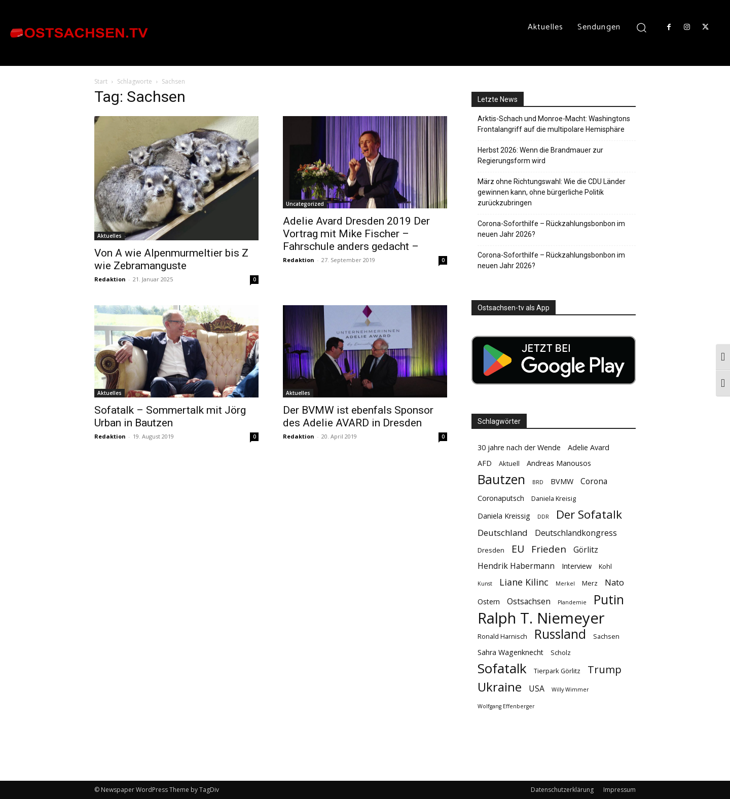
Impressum (619, 789)
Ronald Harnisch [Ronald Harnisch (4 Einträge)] (502, 636)
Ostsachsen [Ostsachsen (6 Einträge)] (529, 601)
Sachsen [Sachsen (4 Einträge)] (606, 636)
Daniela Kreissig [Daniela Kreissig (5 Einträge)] (504, 516)
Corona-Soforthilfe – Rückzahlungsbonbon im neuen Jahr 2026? (551, 229)
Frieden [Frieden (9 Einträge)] (548, 549)
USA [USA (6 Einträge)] (536, 688)
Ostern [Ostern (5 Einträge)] (489, 601)
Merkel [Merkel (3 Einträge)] (565, 583)
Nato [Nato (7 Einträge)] (614, 582)
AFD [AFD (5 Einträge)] (485, 463)
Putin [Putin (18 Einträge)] (609, 599)
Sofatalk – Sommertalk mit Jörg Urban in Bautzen (170, 416)
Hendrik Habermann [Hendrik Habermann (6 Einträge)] (516, 566)
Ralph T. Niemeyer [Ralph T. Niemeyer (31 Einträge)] (541, 618)
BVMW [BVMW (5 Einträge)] (562, 481)
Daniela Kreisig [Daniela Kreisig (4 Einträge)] (553, 498)
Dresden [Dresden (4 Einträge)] (491, 550)
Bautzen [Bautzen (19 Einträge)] (501, 479)
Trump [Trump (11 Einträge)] (605, 669)
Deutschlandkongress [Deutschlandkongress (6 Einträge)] (576, 533)
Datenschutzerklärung (562, 789)
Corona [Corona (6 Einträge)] (593, 481)
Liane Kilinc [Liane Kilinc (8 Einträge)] (524, 582)
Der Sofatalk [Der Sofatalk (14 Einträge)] (589, 514)
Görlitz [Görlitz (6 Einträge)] (585, 549)
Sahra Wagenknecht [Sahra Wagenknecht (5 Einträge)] (510, 652)
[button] (641, 27)
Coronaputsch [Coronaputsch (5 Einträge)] (501, 498)
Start (100, 81)
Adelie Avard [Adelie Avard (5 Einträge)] (588, 447)
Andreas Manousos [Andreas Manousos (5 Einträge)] (559, 463)
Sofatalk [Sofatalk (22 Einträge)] (502, 668)
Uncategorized (305, 203)
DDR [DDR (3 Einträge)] (543, 516)
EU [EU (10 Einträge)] (518, 548)
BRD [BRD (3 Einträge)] (537, 482)
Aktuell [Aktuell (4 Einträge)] (509, 463)
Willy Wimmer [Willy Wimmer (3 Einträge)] (570, 689)
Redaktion (110, 279)
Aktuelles (109, 235)
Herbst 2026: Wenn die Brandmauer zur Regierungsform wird (540, 155)
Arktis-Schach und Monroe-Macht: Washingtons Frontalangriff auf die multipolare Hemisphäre (554, 124)
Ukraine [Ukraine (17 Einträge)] (500, 686)
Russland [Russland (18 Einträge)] (560, 634)
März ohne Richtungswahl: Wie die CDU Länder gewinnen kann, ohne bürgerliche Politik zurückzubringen (552, 192)
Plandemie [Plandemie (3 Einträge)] (572, 602)
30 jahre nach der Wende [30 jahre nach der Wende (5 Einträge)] (519, 447)
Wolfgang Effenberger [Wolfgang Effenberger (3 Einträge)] (506, 706)
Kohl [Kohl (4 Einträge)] (605, 566)
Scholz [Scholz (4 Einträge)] (561, 652)
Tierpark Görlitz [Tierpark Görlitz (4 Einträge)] (557, 670)
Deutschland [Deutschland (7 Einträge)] (503, 532)
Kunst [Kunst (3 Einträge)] (485, 583)
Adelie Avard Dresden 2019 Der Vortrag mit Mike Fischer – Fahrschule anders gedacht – (356, 233)
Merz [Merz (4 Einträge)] (590, 583)
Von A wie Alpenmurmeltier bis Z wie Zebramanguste (171, 259)
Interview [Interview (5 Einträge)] (577, 566)
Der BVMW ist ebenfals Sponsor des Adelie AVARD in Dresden (358, 416)
